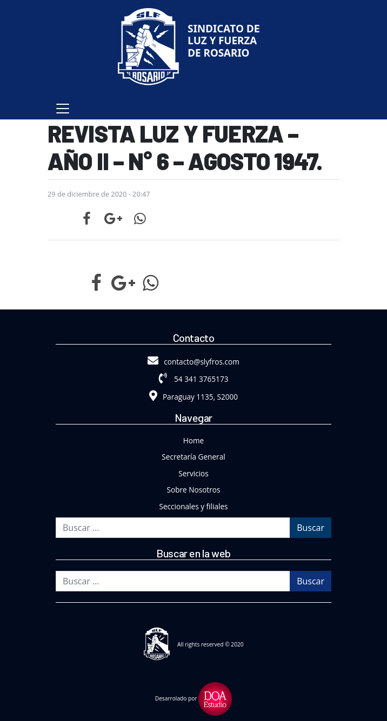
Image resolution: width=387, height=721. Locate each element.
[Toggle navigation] (63, 108)
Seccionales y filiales (193, 506)
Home (193, 440)
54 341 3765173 (194, 379)
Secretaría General (193, 457)
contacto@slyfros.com (193, 361)
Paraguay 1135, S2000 (193, 397)
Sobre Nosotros (194, 489)
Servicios (193, 473)
